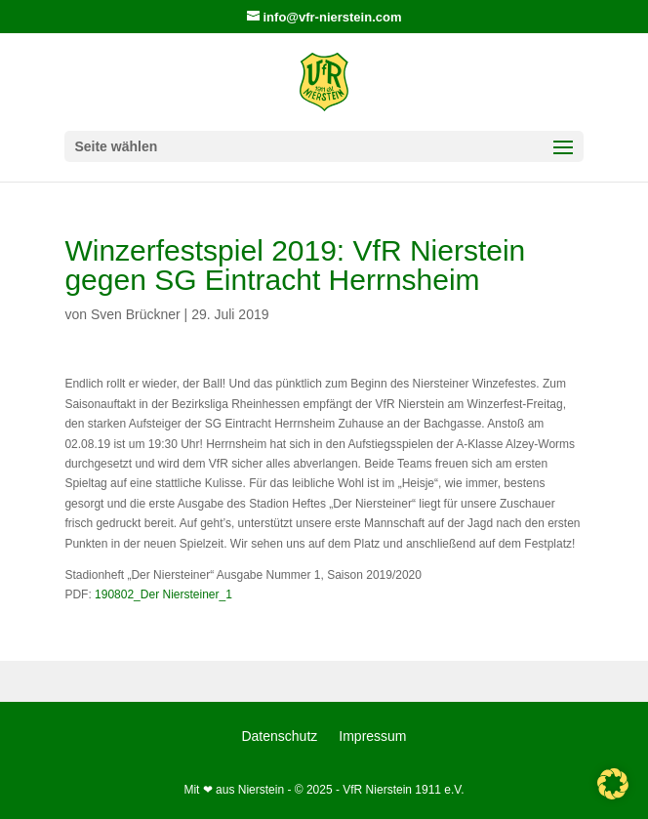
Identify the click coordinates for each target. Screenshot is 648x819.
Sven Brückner (136, 314)
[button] (613, 784)
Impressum (372, 736)
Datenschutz (279, 736)
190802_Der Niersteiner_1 (163, 594)
